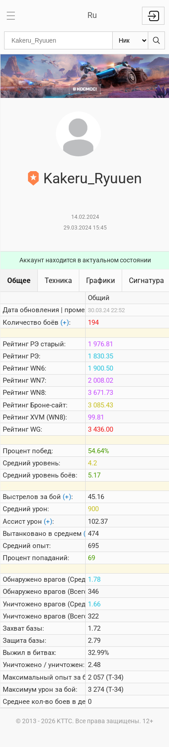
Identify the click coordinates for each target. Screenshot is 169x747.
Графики (100, 280)
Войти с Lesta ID (153, 16)
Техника (58, 280)
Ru (92, 15)
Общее (19, 280)
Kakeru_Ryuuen (92, 178)
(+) (64, 322)
